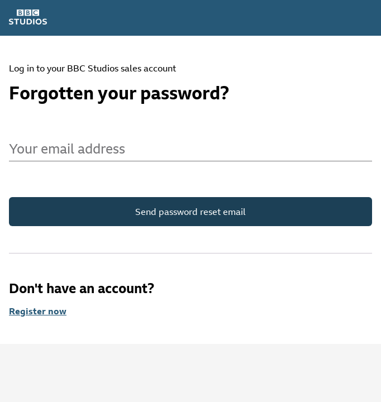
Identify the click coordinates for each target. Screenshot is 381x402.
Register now (37, 311)
